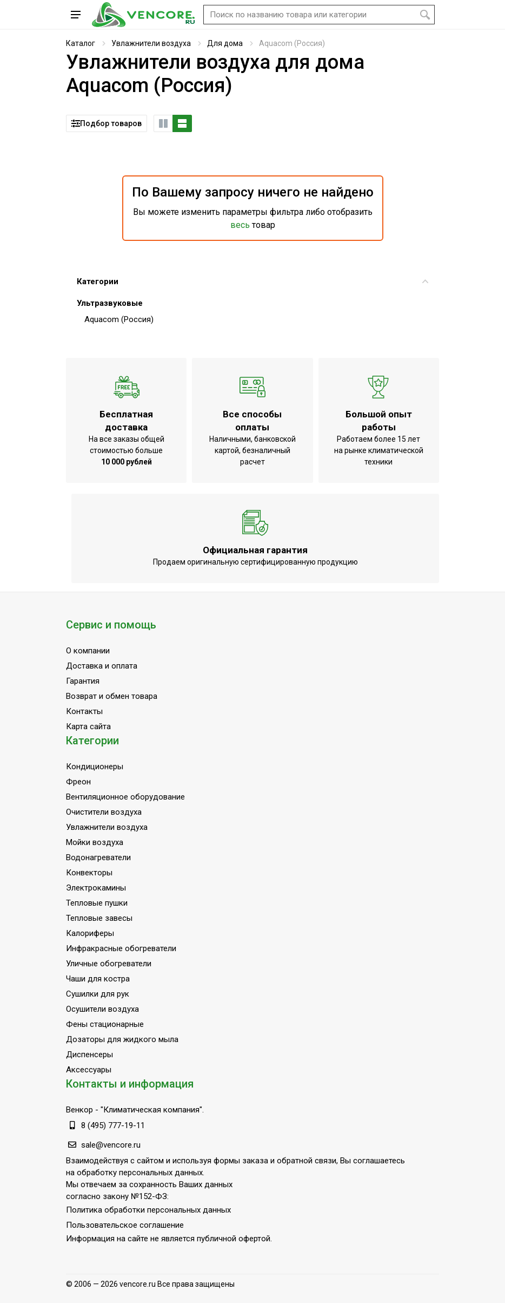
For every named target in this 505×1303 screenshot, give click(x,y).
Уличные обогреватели (108, 963)
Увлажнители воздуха (151, 43)
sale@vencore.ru (111, 1145)
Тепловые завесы (99, 918)
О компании (88, 651)
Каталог (80, 43)
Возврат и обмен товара (111, 696)
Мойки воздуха (94, 842)
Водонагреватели (98, 857)
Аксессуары (88, 1070)
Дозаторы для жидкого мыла (122, 1039)
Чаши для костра (98, 979)
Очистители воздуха (104, 812)
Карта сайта (88, 726)
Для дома (225, 43)
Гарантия (82, 681)
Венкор (79, 1110)
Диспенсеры (89, 1054)
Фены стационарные (105, 1024)
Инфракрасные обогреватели (121, 948)
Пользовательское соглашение (125, 1225)
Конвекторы (89, 873)
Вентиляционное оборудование (125, 797)
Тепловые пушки (97, 903)
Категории (252, 281)
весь (240, 225)
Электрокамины (96, 888)
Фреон (78, 782)
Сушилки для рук (97, 994)
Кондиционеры (94, 766)
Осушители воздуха (102, 1009)
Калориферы (90, 933)
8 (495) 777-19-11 (113, 1125)
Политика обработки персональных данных (148, 1210)
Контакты (84, 711)
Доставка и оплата (101, 666)
